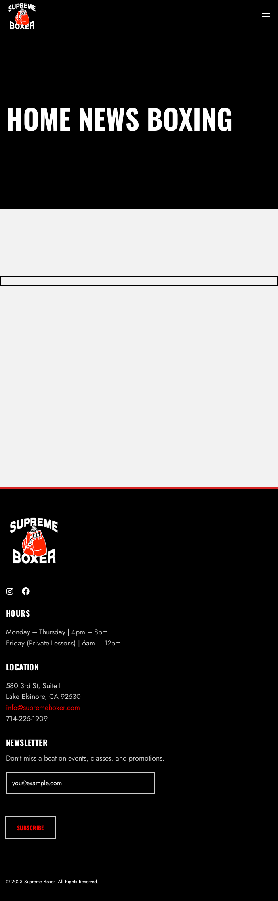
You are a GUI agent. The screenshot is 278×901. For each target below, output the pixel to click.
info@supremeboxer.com (43, 707)
